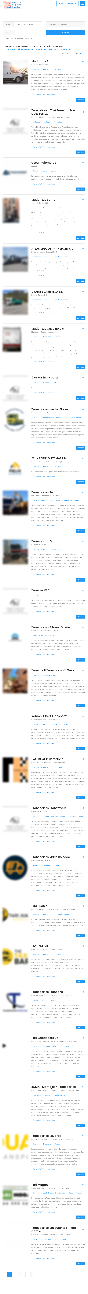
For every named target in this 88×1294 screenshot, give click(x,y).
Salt (54, 383)
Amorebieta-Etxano (60, 257)
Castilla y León (38, 1239)
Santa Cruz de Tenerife (52, 418)
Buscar (65, 32)
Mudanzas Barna (43, 61)
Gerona (46, 383)
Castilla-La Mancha (40, 500)
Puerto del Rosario (76, 816)
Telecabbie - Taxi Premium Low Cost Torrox (53, 112)
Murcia (35, 635)
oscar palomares (43, 162)
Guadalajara (55, 500)
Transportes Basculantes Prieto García (53, 1229)
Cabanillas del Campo (72, 500)
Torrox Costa (58, 122)
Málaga (47, 122)
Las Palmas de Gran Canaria (54, 816)
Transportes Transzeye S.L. (50, 808)
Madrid (35, 171)
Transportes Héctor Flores (49, 409)
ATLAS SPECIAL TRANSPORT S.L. (52, 248)
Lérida (45, 549)
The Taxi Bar (39, 946)
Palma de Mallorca (50, 675)
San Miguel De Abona (73, 418)
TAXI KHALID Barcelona (47, 759)
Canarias (36, 418)
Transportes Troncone (47, 992)
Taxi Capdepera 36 (44, 1038)
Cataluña (36, 69)
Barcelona (47, 69)
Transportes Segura (45, 492)
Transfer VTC (40, 590)
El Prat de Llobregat (62, 914)
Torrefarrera (56, 549)
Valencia (57, 724)
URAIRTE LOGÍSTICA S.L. (47, 291)
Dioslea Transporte (44, 377)
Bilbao (47, 257)
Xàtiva (66, 724)
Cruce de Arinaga (75, 1193)
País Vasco (37, 257)
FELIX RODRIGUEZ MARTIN (48, 458)
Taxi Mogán (39, 1184)
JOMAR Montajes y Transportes (53, 1087)
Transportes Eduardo (46, 1135)
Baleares (36, 675)
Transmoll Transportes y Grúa (52, 670)
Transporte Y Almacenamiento (44, 94)
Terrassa (58, 1144)
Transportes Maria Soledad (50, 857)
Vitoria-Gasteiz (59, 1095)
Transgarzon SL (42, 541)
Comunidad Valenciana (41, 724)
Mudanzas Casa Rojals (47, 328)
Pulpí (52, 635)
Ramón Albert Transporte (49, 716)
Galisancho (64, 1239)
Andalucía (36, 122)
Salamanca (51, 1239)
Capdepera (65, 1046)
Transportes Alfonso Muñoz (50, 627)
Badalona (58, 767)
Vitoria (47, 1095)
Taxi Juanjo (39, 906)
